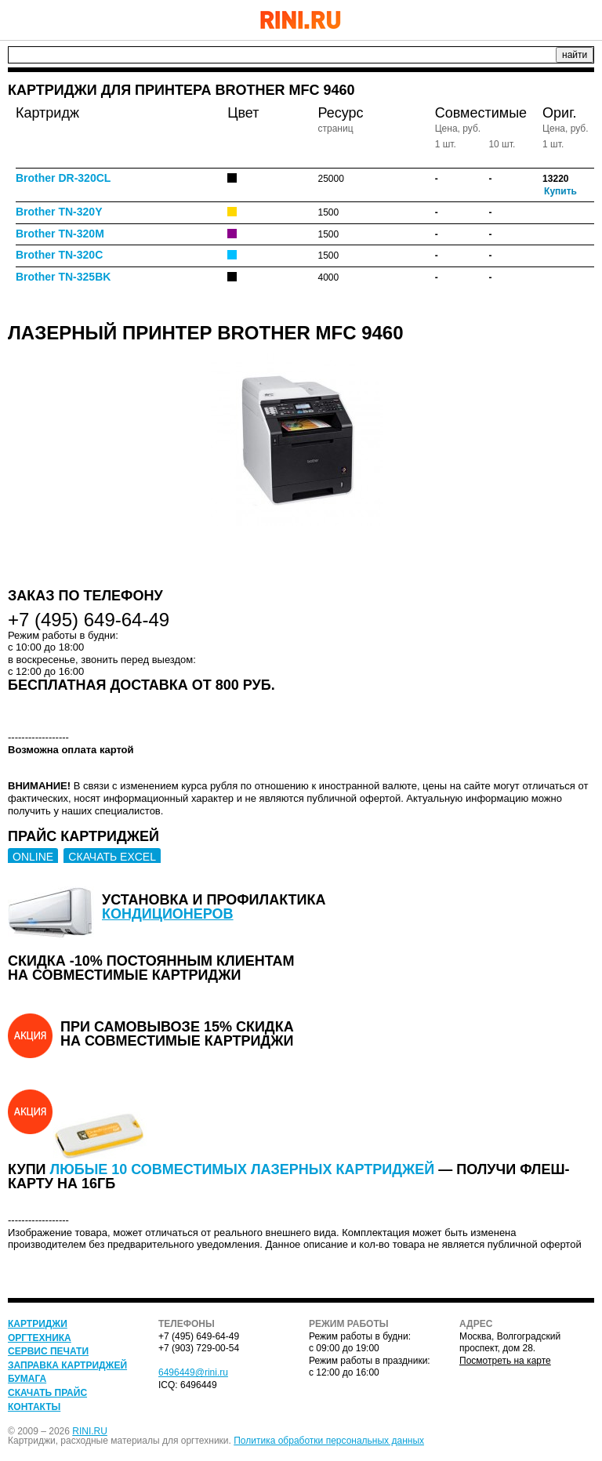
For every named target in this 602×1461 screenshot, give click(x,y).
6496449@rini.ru (193, 1372)
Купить (560, 191)
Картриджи (37, 1323)
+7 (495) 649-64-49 (543, 19)
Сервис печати (48, 1351)
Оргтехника (39, 1337)
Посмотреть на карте (505, 1360)
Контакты (34, 1406)
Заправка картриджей (67, 1365)
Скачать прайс (47, 1392)
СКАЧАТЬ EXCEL (112, 856)
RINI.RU (89, 1431)
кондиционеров (168, 914)
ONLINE (33, 856)
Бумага (27, 1378)
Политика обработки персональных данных (329, 1440)
